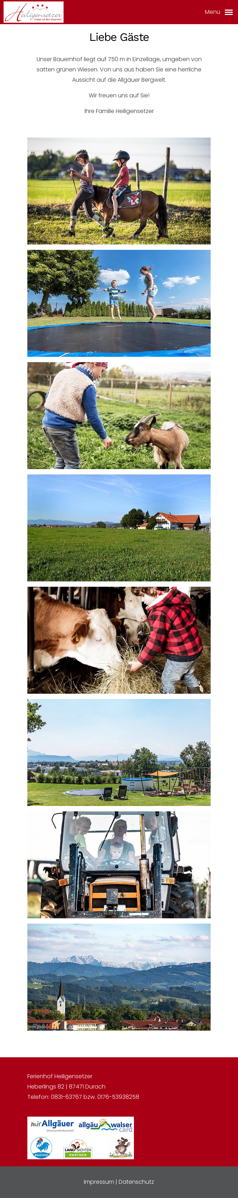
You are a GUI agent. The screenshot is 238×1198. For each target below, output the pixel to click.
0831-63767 (66, 1097)
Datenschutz (136, 1182)
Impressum (99, 1182)
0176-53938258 (118, 1097)
